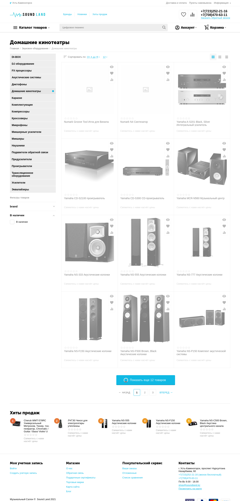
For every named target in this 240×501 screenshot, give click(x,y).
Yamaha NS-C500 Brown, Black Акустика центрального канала (213, 423)
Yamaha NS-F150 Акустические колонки (87, 351)
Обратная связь (75, 473)
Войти (13, 468)
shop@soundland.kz (189, 485)
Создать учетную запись (23, 473)
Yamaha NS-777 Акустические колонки (199, 274)
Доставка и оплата (176, 2)
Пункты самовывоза (200, 2)
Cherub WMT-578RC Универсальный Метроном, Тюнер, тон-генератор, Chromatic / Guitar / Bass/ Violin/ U (36, 426)
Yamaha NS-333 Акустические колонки (87, 274)
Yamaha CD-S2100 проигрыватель (84, 198)
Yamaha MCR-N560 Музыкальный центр (200, 198)
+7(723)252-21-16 (214, 11)
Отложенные (129, 473)
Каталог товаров (33, 27)
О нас (69, 468)
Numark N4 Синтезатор (134, 121)
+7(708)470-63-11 (214, 15)
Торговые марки (75, 482)
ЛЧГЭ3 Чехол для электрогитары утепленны (78, 423)
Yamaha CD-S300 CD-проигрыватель (142, 198)
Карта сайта (72, 486)
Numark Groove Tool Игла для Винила (86, 121)
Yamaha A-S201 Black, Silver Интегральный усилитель (193, 123)
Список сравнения (132, 477)
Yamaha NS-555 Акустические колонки (143, 274)
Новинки (82, 14)
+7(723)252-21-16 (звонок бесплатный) (200, 474)
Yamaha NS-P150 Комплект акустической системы (201, 352)
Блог (68, 491)
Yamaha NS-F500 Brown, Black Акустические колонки (138, 352)
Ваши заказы (129, 468)
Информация (221, 2)
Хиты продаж (99, 14)
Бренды (67, 14)
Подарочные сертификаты (80, 477)
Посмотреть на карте (190, 488)
